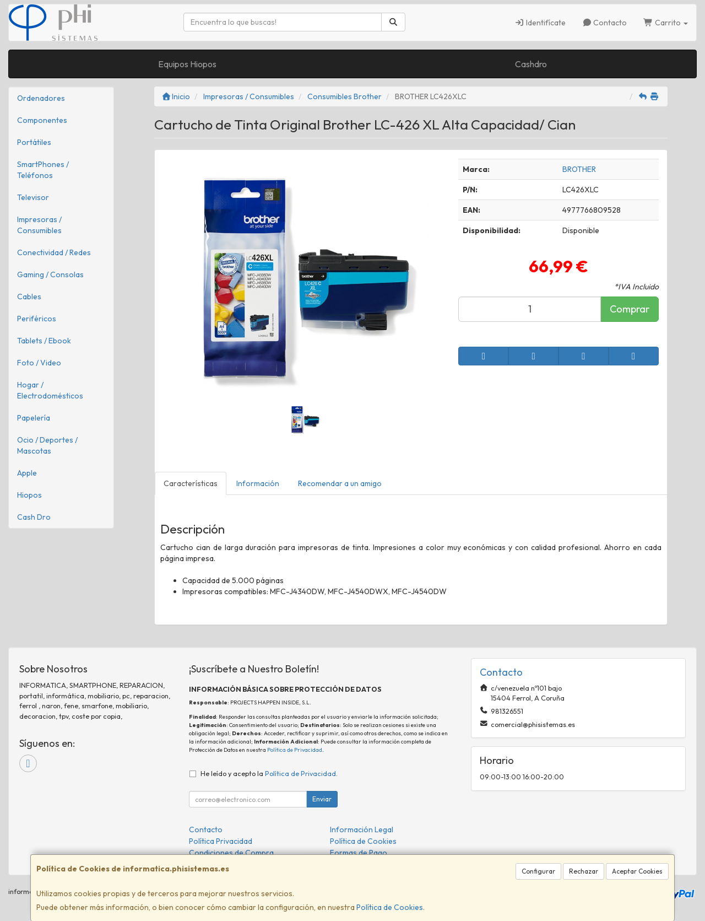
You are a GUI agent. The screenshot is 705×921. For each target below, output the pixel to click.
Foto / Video (39, 363)
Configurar (538, 871)
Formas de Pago (358, 853)
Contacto (604, 23)
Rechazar (583, 871)
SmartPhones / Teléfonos (43, 169)
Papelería (33, 418)
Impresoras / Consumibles (39, 224)
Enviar (322, 799)
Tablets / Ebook (44, 341)
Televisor (33, 197)
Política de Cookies (389, 907)
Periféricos (36, 319)
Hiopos (29, 495)
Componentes (42, 120)
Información (257, 483)
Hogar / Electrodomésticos (50, 390)
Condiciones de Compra (231, 853)
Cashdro (531, 63)
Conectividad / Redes (54, 252)
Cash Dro (34, 517)
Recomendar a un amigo (340, 483)
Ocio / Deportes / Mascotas (47, 445)
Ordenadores (41, 98)
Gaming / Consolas (50, 274)
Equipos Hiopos (187, 63)
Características (191, 483)
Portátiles (34, 142)
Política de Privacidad (294, 749)
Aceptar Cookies (637, 871)
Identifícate (540, 23)
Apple (27, 473)
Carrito (665, 23)
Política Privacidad (220, 841)
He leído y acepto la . (269, 773)
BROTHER (579, 169)
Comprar (629, 309)
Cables (29, 296)
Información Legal (361, 829)
